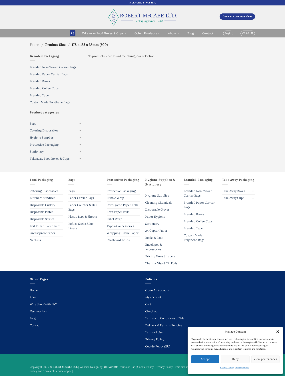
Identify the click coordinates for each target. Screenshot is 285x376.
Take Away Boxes (233, 191)
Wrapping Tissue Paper (123, 233)
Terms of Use (154, 332)
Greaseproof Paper (42, 233)
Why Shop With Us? (43, 304)
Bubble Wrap (115, 198)
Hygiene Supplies (41, 137)
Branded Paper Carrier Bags (49, 74)
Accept (205, 359)
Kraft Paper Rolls (118, 212)
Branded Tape (39, 95)
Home (34, 44)
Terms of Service (53, 371)
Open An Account (157, 290)
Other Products (147, 33)
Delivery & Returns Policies (163, 325)
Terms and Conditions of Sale (164, 318)
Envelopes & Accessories (153, 247)
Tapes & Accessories (120, 226)
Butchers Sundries (42, 198)
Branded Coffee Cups (44, 88)
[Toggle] (80, 123)
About (173, 33)
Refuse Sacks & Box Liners (81, 226)
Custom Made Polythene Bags (50, 102)
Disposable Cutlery (42, 205)
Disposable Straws (42, 219)
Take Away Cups (233, 198)
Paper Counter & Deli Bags (82, 207)
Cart (148, 304)
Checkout (151, 311)
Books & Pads (154, 237)
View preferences (265, 359)
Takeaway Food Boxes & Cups (104, 33)
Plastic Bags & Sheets (82, 216)
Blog (190, 33)
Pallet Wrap (114, 219)
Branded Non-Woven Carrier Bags (53, 67)
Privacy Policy (242, 367)
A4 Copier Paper (156, 230)
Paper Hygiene (155, 216)
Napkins (35, 240)
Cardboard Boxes (118, 240)
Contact (208, 33)
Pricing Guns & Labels (160, 256)
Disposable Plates (41, 212)
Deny (235, 359)
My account (153, 297)
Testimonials (38, 311)
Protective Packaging (44, 144)
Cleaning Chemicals (158, 202)
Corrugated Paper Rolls (122, 205)
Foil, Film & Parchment (45, 226)
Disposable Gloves (157, 209)
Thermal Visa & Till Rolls (161, 263)
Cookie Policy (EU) (157, 346)
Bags (33, 123)
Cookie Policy (227, 367)
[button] (278, 331)
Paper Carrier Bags (81, 198)
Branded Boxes (40, 81)
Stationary (37, 151)
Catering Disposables (44, 130)
